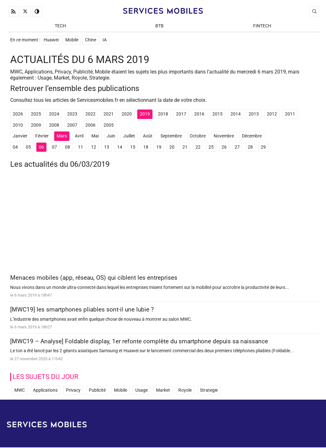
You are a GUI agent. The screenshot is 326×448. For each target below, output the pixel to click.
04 (15, 147)
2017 (181, 114)
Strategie (209, 390)
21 (185, 147)
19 (158, 147)
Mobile (71, 40)
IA (105, 40)
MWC (19, 390)
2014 (235, 114)
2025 (36, 114)
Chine (90, 40)
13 (106, 147)
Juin (111, 136)
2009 (36, 125)
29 (263, 147)
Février (42, 136)
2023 (72, 114)
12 (93, 147)
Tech (60, 26)
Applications (45, 390)
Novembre (224, 136)
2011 (290, 114)
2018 (163, 114)
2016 (199, 114)
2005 (108, 125)
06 (41, 147)
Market (163, 390)
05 (28, 147)
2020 (127, 114)
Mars (62, 136)
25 (211, 147)
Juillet (129, 136)
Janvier (20, 136)
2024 (54, 114)
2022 (90, 114)
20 (171, 147)
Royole (185, 390)
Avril (79, 136)
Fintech (262, 26)
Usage (141, 390)
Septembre (171, 136)
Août (147, 136)
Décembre (252, 136)
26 (224, 147)
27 (237, 147)
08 (67, 147)
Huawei (51, 40)
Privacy (73, 390)
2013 (254, 114)
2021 (108, 114)
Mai (95, 136)
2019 (145, 114)
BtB (159, 26)
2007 (72, 125)
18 (145, 147)
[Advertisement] (163, 224)
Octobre (198, 136)
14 (119, 147)
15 (132, 147)
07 (54, 147)
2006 (90, 125)
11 (80, 147)
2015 (217, 114)
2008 (54, 125)
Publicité (97, 390)
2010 (18, 125)
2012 (272, 114)
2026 (18, 114)
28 (250, 147)
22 (198, 147)
